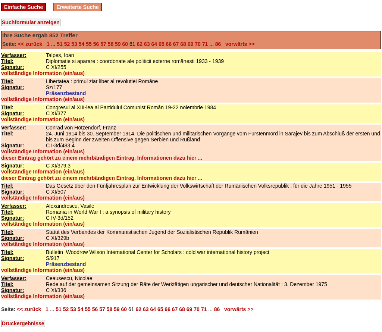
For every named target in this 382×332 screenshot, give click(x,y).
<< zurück (31, 44)
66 (169, 44)
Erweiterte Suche (77, 7)
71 (205, 44)
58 (111, 44)
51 (60, 44)
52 (67, 44)
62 (140, 44)
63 (147, 44)
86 (218, 44)
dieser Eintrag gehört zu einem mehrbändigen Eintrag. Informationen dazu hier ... (101, 158)
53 (74, 44)
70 (198, 44)
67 (176, 44)
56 (96, 44)
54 (82, 44)
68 (183, 44)
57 (103, 44)
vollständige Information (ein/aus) (43, 73)
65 (162, 44)
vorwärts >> (238, 44)
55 (89, 44)
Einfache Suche (23, 7)
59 (118, 44)
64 (154, 44)
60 (125, 44)
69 (191, 44)
